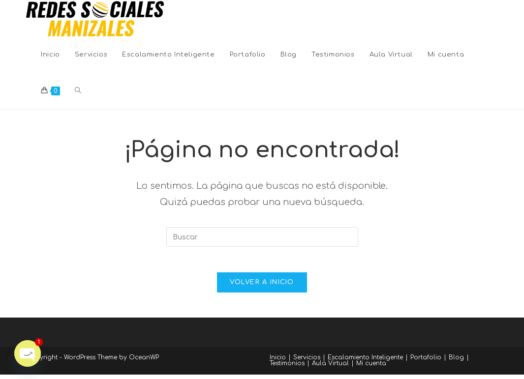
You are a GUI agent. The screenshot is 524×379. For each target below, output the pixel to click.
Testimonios (287, 367)
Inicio (278, 361)
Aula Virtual (330, 367)
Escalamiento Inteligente (365, 361)
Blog (456, 361)
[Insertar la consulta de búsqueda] (262, 237)
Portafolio (425, 361)
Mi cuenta (371, 367)
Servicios (306, 361)
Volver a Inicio (262, 286)
